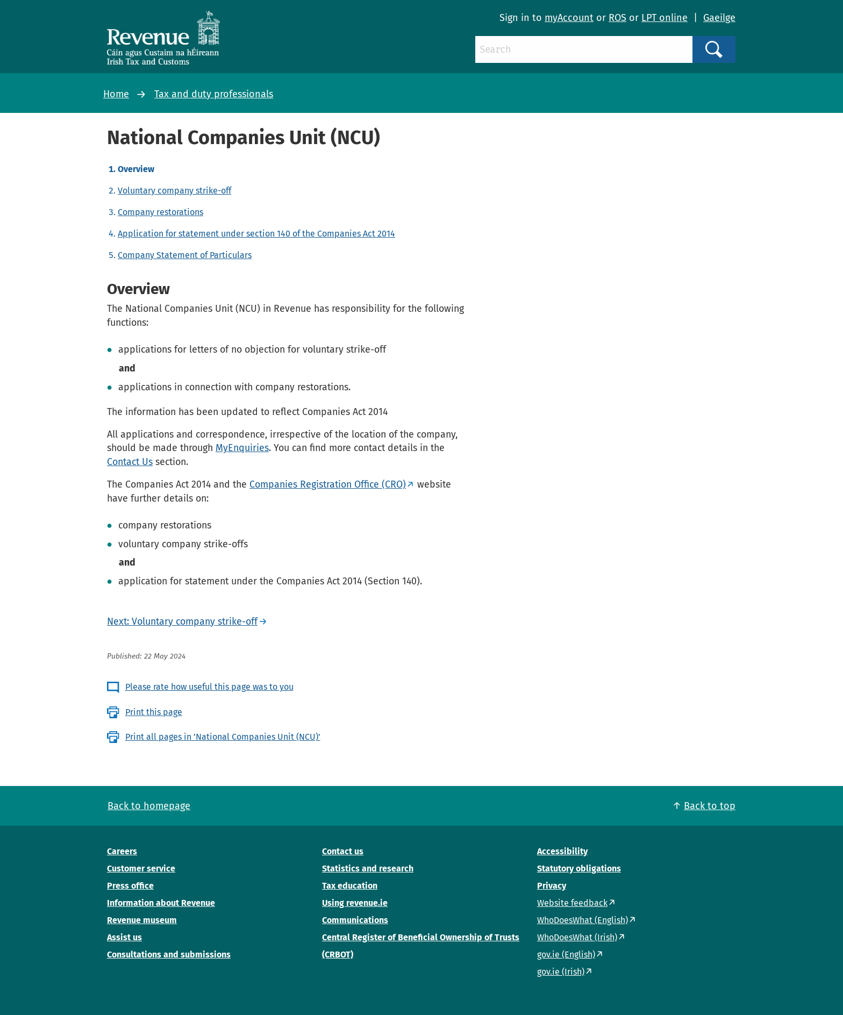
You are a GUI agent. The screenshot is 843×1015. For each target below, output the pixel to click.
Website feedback (572, 903)
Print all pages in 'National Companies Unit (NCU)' (222, 737)
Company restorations (160, 212)
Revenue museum (142, 920)
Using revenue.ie (355, 903)
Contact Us (130, 462)
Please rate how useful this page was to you (209, 687)
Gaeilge (719, 18)
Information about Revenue (161, 903)
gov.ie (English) (566, 954)
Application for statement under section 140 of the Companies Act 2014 (256, 233)
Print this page (153, 712)
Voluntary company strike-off (174, 190)
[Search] (583, 49)
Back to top (709, 806)
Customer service (141, 868)
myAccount (569, 18)
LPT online (664, 18)
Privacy (551, 886)
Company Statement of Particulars (185, 255)
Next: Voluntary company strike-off (182, 621)
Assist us (124, 937)
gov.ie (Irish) (560, 972)
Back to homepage (149, 806)
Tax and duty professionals (213, 94)
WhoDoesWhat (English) (582, 920)
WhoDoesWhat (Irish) (577, 937)
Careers (122, 851)
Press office (130, 886)
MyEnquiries (242, 448)
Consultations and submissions (169, 954)
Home (116, 94)
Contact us (342, 851)
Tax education (349, 886)
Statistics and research (367, 868)
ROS (617, 18)
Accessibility (562, 851)
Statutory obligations (579, 868)
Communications (355, 920)
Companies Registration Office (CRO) (327, 484)
